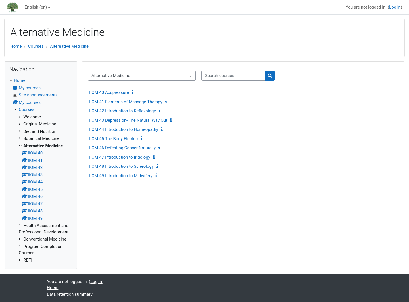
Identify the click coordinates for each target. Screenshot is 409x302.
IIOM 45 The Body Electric (113, 138)
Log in (395, 7)
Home (16, 46)
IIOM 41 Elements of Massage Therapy (125, 101)
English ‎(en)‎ (35, 7)
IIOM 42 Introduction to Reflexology (122, 110)
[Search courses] (233, 76)
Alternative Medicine (69, 46)
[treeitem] (40, 170)
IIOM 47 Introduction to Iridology (119, 157)
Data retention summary (70, 294)
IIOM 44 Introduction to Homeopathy (123, 129)
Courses (36, 46)
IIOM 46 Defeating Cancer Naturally (122, 147)
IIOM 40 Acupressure (109, 92)
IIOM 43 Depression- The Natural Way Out (128, 120)
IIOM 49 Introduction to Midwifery (121, 175)
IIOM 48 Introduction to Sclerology (121, 166)
